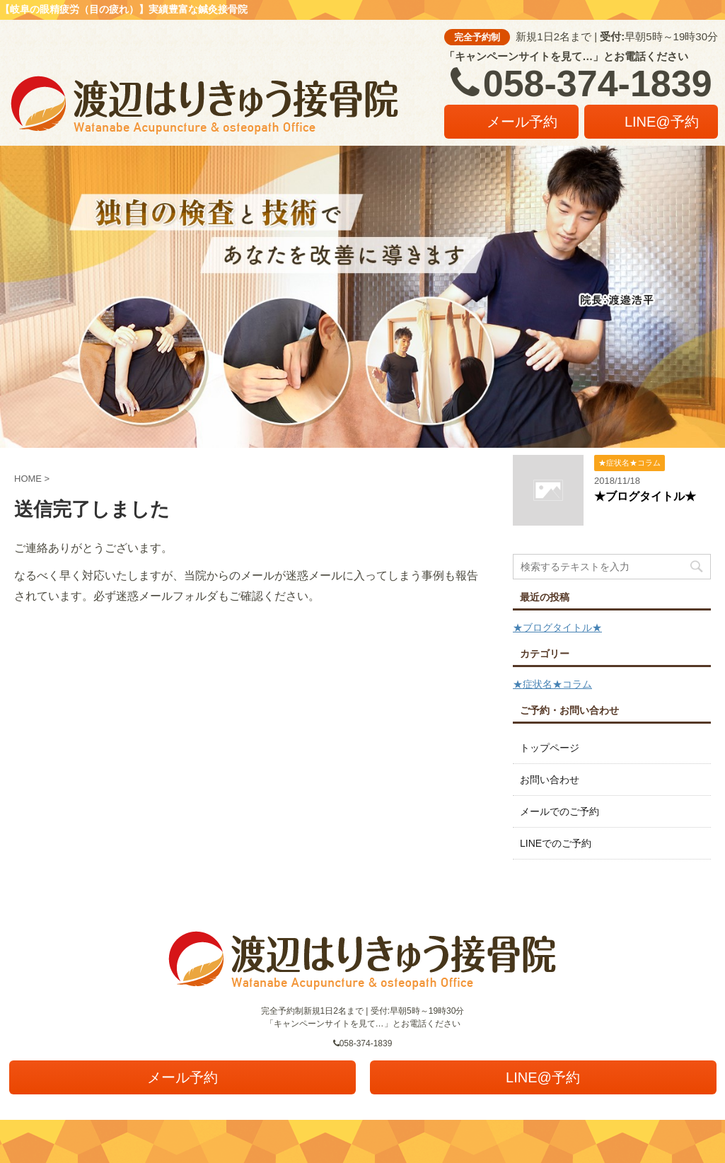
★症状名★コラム (552, 684)
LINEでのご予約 (555, 843)
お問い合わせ (549, 779)
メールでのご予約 (559, 811)
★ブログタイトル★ (645, 496)
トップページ (549, 747)
